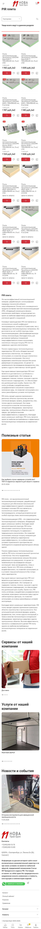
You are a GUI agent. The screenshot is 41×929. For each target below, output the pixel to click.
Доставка (5, 690)
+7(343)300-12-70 (8, 845)
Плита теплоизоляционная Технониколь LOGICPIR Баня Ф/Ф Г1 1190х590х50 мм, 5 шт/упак (10, 58)
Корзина (5, 900)
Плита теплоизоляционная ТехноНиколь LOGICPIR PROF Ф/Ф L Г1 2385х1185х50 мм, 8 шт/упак (10, 229)
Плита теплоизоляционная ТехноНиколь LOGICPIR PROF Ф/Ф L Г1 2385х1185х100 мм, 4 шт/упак (29, 188)
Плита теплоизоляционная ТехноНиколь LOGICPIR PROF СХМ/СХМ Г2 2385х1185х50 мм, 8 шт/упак (10, 188)
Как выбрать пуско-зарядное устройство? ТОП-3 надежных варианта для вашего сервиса (20, 480)
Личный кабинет (8, 896)
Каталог (5, 893)
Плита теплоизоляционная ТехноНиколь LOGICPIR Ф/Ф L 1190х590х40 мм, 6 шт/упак (29, 228)
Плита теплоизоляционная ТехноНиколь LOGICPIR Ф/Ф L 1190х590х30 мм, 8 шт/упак (29, 101)
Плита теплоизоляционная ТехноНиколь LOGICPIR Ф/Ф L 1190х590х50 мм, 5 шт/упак (10, 101)
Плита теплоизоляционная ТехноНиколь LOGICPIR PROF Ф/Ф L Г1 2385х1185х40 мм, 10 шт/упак (10, 271)
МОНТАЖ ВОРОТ (8, 752)
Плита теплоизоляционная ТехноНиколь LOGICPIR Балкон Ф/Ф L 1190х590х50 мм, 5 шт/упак (29, 144)
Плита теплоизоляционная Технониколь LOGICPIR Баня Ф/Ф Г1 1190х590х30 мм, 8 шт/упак (29, 58)
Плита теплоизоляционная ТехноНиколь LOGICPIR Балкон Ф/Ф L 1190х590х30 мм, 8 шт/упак (10, 144)
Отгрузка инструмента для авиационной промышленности (18, 816)
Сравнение (6, 903)
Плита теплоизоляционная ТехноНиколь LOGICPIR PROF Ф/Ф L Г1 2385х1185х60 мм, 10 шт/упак (29, 271)
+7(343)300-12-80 (8, 847)
